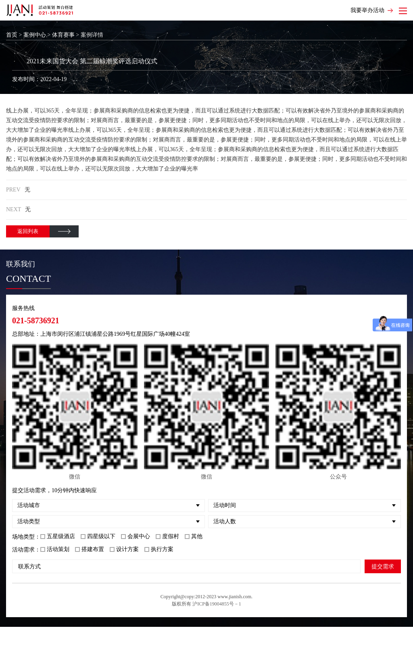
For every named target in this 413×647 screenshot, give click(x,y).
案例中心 (34, 35)
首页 (11, 35)
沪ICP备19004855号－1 (216, 604)
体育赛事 (63, 35)
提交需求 (382, 566)
